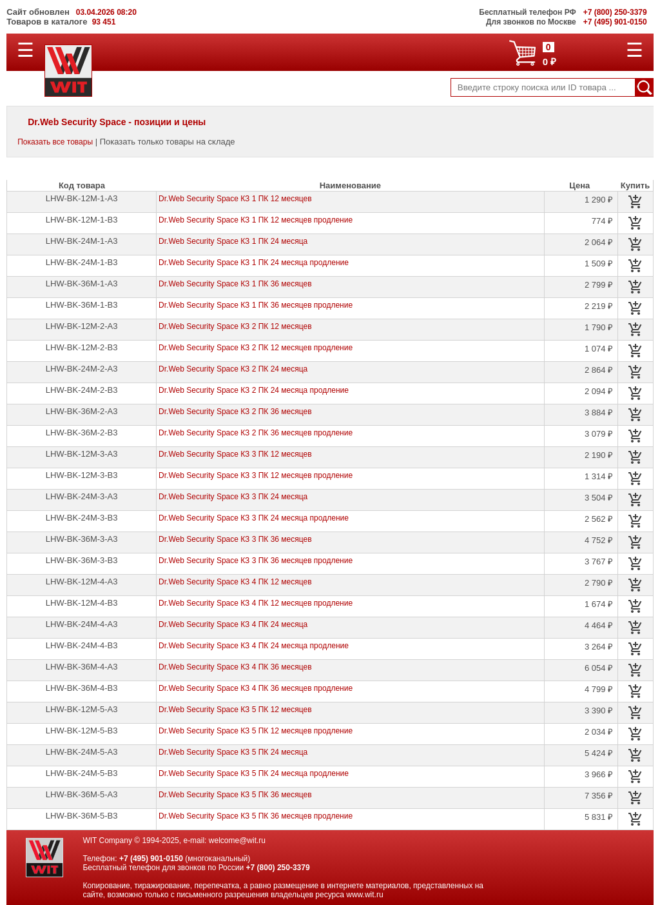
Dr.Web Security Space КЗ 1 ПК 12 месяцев (235, 198)
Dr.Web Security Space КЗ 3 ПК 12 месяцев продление (256, 475)
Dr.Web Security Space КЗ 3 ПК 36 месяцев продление (256, 560)
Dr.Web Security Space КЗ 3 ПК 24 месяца (233, 496)
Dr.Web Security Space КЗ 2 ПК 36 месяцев (235, 411)
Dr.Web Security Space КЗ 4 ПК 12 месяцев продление (256, 603)
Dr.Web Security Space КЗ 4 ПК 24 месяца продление (254, 645)
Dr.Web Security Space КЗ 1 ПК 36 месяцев (235, 283)
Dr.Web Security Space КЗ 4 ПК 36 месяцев (235, 666)
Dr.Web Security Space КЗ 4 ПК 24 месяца (233, 624)
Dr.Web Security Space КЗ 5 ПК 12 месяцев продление (256, 730)
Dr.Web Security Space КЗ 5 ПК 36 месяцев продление (256, 815)
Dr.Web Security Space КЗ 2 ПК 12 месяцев (235, 326)
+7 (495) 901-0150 (151, 858)
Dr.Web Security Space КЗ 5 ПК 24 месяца (233, 752)
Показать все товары (55, 141)
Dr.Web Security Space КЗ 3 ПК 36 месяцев (235, 539)
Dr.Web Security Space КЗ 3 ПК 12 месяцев (235, 454)
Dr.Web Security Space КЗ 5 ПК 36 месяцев (235, 794)
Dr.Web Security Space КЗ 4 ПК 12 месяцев (235, 581)
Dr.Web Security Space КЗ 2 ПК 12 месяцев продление (256, 347)
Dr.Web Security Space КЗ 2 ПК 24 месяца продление (254, 390)
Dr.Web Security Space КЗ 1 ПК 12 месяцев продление (256, 219)
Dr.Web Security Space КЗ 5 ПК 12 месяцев (235, 709)
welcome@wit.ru (237, 840)
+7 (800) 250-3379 (278, 867)
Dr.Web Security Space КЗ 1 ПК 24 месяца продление (254, 262)
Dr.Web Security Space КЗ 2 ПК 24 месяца (233, 368)
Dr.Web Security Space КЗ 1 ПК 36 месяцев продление (256, 305)
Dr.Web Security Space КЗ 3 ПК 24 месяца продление (254, 517)
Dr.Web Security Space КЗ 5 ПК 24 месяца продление (254, 773)
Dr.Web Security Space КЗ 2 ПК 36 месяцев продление (256, 432)
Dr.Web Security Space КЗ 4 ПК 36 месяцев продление (256, 688)
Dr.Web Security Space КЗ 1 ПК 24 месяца (233, 241)
